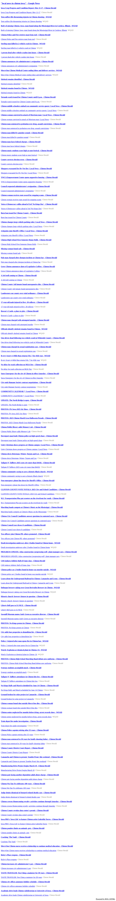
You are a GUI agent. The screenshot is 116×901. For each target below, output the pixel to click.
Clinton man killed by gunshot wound (14, 137)
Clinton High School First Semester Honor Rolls (18, 244)
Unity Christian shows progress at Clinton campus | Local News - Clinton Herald (32, 445)
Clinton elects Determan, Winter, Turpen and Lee (19, 458)
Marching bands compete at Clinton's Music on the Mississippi (24, 512)
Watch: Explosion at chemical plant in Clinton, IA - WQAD (24, 650)
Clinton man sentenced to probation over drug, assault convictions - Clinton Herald (33, 124)
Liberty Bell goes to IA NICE (11, 610)
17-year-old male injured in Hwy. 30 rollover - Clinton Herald (24, 302)
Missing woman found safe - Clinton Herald (18, 249)
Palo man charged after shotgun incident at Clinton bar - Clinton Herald (29, 258)
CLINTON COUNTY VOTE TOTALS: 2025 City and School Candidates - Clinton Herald (36, 489)
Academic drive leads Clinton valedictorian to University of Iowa (24, 895)
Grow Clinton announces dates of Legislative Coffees (20, 271)
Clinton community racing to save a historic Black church (22, 476)
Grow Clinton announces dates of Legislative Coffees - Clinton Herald (28, 266)
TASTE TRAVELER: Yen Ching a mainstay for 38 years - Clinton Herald (29, 873)
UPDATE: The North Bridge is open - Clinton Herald (21, 400)
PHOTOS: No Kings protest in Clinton (15, 628)
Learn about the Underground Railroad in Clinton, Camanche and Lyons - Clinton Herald (36, 579)
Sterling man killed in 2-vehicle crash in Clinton (18, 48)
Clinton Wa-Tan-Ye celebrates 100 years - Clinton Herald (23, 784)
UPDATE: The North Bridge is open (14, 405)
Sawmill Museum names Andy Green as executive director (22, 619)
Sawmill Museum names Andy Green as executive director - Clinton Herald (30, 614)
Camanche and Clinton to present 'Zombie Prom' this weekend (23, 761)
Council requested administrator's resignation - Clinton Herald (25, 186)
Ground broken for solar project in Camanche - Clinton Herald (25, 695)
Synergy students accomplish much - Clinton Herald (21, 668)
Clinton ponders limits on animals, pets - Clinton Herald (22, 828)
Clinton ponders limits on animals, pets (15, 833)
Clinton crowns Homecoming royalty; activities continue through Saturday (28, 806)
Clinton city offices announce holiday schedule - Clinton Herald (25, 882)
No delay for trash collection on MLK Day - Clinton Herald (24, 365)
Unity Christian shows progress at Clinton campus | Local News (24, 449)
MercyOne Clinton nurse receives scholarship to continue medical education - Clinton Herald (37, 846)
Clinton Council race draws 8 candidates (15, 530)
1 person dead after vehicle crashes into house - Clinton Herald (25, 53)
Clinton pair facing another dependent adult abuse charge (21, 779)
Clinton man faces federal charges (13, 146)
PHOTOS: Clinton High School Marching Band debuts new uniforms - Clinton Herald (34, 659)
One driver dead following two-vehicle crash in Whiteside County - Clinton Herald (33, 338)
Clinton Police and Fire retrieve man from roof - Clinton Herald (25, 35)
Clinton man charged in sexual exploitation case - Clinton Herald (26, 347)
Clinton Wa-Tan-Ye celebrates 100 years (15, 788)
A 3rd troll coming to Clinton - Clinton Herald (19, 275)
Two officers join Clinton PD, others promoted (18, 539)
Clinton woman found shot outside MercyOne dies (19, 708)
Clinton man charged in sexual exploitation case (18, 351)
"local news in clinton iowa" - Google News (20, 3)
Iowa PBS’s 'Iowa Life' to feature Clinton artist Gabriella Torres (24, 824)
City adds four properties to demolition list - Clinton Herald (24, 632)
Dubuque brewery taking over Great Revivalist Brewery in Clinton (25, 592)
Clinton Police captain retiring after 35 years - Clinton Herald (25, 730)
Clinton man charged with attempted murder (17, 324)
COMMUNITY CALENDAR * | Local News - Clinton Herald (24, 391)
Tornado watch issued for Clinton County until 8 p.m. (20, 102)
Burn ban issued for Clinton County (14, 217)
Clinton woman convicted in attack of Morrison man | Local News (25, 119)
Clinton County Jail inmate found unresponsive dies (20, 289)
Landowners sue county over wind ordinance (17, 298)
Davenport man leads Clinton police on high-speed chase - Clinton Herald (29, 436)
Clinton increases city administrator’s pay (16, 868)
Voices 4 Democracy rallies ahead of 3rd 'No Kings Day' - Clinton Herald (29, 204)
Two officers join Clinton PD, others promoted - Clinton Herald (25, 534)
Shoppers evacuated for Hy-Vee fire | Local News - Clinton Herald (26, 169)
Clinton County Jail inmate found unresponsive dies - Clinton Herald (27, 284)
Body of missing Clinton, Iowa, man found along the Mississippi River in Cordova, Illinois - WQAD (39, 26)
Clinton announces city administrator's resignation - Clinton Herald (27, 61)
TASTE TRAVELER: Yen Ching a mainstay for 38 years (21, 877)
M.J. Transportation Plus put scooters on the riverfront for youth (24, 503)
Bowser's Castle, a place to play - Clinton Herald (19, 311)
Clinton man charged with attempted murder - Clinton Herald (25, 320)
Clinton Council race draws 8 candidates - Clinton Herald (23, 525)
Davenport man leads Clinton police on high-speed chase (21, 440)
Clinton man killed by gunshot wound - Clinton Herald (22, 133)
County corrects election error (12, 164)
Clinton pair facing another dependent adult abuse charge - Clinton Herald (30, 775)
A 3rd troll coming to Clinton (11, 280)
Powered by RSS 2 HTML (105, 899)
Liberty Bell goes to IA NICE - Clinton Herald (19, 605)
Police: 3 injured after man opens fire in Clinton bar (19, 645)
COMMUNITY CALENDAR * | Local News (17, 396)
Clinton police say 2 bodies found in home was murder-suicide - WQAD (28, 570)
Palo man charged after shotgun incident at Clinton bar (21, 262)
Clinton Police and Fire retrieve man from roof (18, 39)
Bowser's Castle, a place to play (12, 316)
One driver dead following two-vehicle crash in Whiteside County (25, 342)
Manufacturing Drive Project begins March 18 (17, 770)
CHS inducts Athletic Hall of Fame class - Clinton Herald (23, 561)
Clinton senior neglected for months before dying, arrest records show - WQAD (31, 712)
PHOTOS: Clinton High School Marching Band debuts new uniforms (26, 663)
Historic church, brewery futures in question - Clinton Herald (24, 596)
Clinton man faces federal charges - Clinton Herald (20, 142)
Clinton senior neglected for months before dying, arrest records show (26, 717)
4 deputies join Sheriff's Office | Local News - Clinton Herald (24, 231)
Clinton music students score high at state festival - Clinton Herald (26, 151)
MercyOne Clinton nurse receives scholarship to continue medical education (28, 850)
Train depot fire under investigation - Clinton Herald (21, 721)
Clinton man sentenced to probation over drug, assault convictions (25, 128)
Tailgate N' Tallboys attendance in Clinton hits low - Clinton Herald (27, 677)
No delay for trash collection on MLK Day (16, 369)
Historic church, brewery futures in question (17, 601)
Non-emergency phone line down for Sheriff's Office (20, 485)
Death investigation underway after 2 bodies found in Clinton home (25, 547)
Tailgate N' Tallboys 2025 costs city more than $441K (20, 467)
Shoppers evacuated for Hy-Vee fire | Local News (19, 173)
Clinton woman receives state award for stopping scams (21, 200)
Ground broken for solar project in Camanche (17, 699)
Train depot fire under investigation (14, 726)
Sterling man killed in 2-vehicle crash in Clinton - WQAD (23, 44)
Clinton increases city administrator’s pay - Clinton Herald (24, 864)
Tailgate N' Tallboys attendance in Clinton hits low (19, 681)
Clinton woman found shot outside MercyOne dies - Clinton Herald (27, 703)
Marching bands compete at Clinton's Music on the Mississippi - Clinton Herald (32, 507)
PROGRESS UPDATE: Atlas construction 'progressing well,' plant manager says (30, 556)
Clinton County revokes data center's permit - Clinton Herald (25, 810)
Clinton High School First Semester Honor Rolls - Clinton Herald (26, 240)
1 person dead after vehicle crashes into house (17, 57)
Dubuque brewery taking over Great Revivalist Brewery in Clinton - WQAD (30, 588)
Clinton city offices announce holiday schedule (18, 886)
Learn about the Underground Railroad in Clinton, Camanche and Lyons (27, 583)
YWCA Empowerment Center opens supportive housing (21, 182)
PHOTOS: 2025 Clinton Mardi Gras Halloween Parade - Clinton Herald (29, 418)
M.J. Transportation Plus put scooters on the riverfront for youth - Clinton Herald (32, 498)
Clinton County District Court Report (14, 752)
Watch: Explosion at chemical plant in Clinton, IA (19, 654)
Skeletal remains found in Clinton (13, 93)
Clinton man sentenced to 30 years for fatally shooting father (23, 744)
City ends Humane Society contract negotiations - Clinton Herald (26, 382)
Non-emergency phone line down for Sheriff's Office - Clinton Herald (27, 480)
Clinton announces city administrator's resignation (19, 66)
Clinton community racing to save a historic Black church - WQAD (27, 472)
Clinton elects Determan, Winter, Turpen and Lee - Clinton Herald (26, 454)
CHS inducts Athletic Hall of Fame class (15, 565)
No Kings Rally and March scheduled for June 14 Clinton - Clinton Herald (30, 686)
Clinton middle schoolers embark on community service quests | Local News (29, 110)
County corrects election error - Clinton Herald (19, 160)
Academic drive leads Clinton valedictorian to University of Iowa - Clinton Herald (32, 891)
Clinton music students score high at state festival (19, 155)
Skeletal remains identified (10, 84)
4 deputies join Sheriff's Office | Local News (17, 235)
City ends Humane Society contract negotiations (18, 387)
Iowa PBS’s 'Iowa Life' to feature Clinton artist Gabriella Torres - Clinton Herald (32, 819)
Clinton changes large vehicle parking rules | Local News (21, 226)
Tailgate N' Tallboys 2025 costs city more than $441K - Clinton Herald (28, 463)
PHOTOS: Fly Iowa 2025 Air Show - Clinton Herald (21, 409)
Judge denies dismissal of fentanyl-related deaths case (20, 797)
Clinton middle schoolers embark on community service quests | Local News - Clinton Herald (37, 106)
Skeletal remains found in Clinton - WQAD (17, 88)
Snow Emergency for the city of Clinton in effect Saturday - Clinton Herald (30, 374)
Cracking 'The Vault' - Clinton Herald (15, 837)
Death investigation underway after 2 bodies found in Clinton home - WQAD (30, 543)
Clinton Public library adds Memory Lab (15, 431)
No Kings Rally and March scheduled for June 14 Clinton (22, 690)
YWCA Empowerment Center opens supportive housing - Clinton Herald (29, 177)
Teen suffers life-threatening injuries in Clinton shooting (21, 21)
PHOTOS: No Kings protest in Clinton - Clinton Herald (22, 623)
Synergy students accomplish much (14, 672)
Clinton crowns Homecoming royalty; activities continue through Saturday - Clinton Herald (36, 801)
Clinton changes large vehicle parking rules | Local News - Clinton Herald (29, 222)
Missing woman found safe (11, 253)
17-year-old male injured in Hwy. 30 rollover (17, 307)
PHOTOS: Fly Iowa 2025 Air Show (14, 414)
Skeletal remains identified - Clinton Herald (18, 79)
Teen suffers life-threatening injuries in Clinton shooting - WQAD (26, 17)
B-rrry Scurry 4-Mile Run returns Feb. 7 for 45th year (20, 360)
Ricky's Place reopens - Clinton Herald (16, 855)
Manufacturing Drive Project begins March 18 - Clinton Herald (25, 766)
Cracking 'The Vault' (8, 842)
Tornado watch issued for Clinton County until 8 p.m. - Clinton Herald (28, 97)
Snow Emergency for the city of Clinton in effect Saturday (22, 378)
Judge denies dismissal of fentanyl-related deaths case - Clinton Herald (28, 793)
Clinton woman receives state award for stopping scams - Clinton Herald (29, 195)
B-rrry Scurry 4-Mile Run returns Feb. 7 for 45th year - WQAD (25, 356)
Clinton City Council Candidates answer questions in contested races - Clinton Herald (34, 516)
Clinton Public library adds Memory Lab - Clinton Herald (23, 427)
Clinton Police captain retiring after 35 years (17, 735)
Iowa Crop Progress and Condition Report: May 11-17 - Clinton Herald (28, 8)
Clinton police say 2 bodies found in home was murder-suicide (23, 574)
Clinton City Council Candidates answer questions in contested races (26, 521)
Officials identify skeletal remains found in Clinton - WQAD (24, 329)
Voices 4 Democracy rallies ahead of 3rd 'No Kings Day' (21, 209)
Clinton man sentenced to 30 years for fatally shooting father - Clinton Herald (31, 739)
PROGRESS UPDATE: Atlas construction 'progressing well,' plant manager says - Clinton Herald (39, 552)
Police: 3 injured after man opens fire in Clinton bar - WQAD (24, 641)
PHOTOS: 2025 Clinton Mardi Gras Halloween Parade (21, 423)
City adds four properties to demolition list (16, 636)
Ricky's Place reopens (9, 859)
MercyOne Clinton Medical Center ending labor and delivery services (26, 75)
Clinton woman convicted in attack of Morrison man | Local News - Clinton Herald (33, 115)
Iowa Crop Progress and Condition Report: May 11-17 (20, 12)
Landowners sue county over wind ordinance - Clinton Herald (25, 293)
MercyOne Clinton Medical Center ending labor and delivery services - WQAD (31, 70)
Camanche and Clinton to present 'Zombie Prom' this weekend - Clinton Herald (32, 757)
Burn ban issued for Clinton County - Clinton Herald (21, 213)
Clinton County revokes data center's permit (17, 815)
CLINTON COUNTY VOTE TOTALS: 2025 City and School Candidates (27, 494)
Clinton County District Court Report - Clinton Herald (22, 748)
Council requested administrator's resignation (17, 191)
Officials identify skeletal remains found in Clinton (19, 333)
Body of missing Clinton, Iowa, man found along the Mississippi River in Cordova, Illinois (34, 30)
